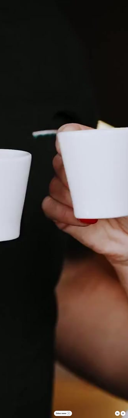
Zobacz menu (63, 413)
